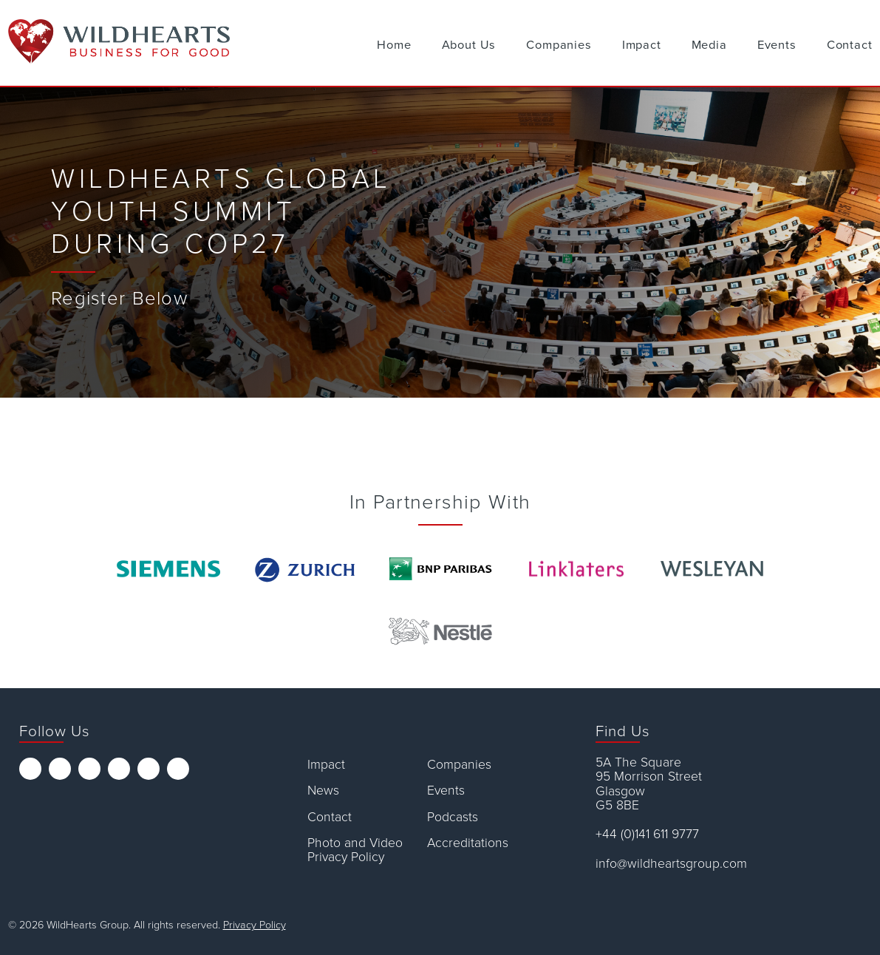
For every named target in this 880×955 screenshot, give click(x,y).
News (323, 791)
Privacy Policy (254, 925)
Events (777, 45)
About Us (469, 45)
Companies (558, 45)
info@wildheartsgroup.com (671, 864)
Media (709, 45)
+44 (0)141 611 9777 (647, 834)
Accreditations (467, 843)
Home (394, 45)
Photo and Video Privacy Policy (355, 850)
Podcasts (452, 817)
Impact (641, 45)
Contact (850, 45)
